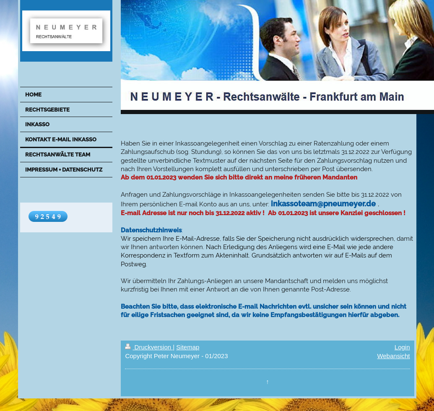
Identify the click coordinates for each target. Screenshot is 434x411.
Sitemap (187, 347)
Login (402, 347)
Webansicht (393, 355)
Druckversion (149, 347)
